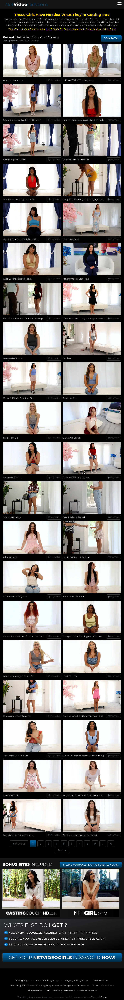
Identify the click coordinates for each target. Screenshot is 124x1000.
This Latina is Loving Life (15, 755)
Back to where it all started (76, 477)
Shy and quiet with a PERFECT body (22, 120)
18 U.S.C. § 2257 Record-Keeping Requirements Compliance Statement (49, 985)
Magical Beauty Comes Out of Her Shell (83, 795)
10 (110, 843)
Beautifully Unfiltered (74, 517)
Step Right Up (10, 438)
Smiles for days (11, 795)
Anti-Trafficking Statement (60, 990)
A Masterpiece (10, 557)
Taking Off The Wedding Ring (78, 80)
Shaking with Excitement (76, 159)
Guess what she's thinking (16, 716)
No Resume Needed (73, 596)
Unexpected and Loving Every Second (82, 636)
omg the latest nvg (13, 80)
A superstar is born (13, 358)
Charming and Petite (14, 159)
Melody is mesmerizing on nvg (19, 835)
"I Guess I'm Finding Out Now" (19, 199)
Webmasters (101, 980)
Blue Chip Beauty (72, 438)
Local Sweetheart (12, 477)
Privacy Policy (34, 990)
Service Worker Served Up (76, 557)
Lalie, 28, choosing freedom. (17, 278)
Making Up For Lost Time (76, 278)
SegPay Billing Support (78, 980)
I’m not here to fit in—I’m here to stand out (25, 636)
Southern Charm (71, 398)
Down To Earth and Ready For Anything (83, 755)
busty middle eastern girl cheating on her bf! (86, 120)
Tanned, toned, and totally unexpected (83, 716)
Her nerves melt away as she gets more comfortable (90, 318)
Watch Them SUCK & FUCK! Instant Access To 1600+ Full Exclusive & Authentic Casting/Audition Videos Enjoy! (62, 29)
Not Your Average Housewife (18, 676)
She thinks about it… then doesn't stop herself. (27, 318)
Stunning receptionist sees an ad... (80, 835)
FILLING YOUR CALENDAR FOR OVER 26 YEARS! (90, 864)
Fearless (67, 358)
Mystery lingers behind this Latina (20, 239)
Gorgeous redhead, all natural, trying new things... (88, 199)
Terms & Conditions (103, 985)
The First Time (70, 676)
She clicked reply (12, 517)
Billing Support (24, 980)
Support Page (99, 997)
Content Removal (87, 990)
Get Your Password (61, 957)
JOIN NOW (111, 38)
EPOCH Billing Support (49, 980)
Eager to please (71, 239)
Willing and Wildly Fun (15, 596)
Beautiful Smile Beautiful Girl (18, 398)
